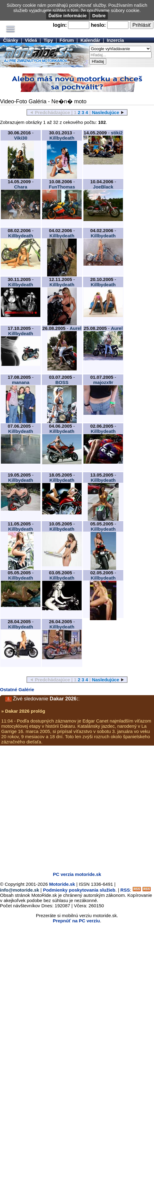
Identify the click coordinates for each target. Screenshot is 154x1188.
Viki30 (20, 138)
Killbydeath (62, 138)
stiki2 (117, 132)
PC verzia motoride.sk (77, 874)
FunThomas (62, 186)
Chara (20, 186)
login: (60, 25)
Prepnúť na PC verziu (76, 920)
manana (21, 382)
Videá (31, 40)
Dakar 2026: (64, 698)
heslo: (98, 25)
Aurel (75, 328)
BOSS (62, 382)
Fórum (66, 40)
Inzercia (115, 40)
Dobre (99, 15)
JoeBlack (103, 186)
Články (10, 40)
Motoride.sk (62, 884)
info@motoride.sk (19, 890)
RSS (125, 890)
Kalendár (90, 40)
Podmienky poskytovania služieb (79, 890)
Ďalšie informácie (67, 15)
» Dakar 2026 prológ (23, 711)
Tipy (48, 40)
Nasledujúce (105, 112)
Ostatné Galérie (17, 689)
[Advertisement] (59, 808)
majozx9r (103, 382)
